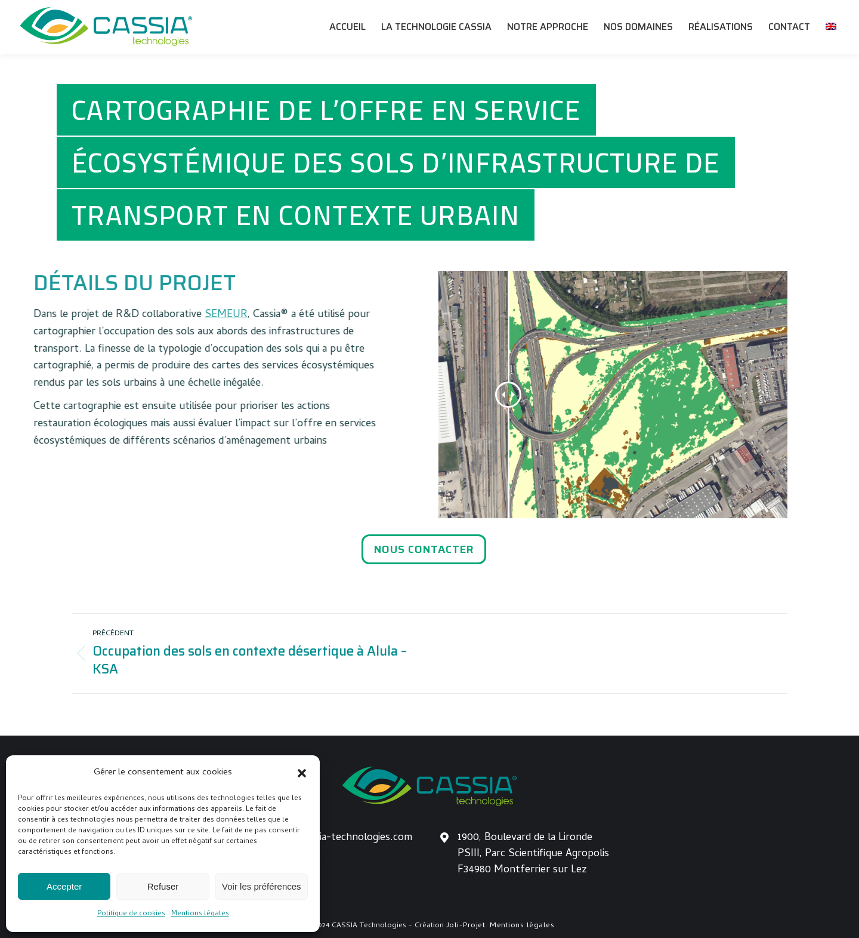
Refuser (163, 886)
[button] (302, 773)
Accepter (64, 886)
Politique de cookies (131, 914)
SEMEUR (156, 315)
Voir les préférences (261, 886)
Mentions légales (200, 914)
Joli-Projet (466, 925)
